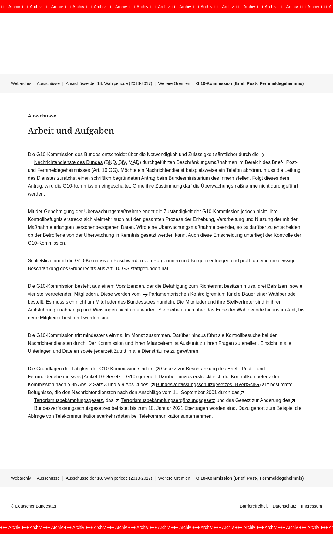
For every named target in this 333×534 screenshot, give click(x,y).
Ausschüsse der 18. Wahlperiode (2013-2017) (109, 83)
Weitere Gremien (174, 83)
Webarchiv (21, 83)
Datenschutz (284, 506)
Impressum (311, 506)
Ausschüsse (48, 83)
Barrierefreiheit (254, 506)
